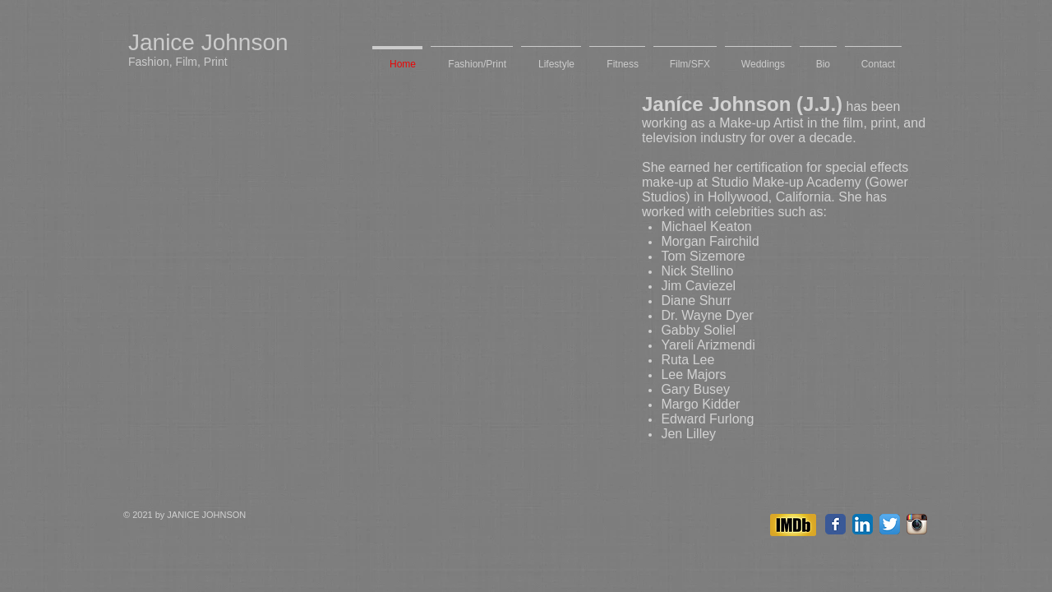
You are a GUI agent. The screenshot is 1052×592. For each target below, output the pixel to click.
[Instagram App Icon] (917, 524)
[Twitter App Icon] (889, 524)
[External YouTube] (366, 243)
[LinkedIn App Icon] (862, 524)
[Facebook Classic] (835, 524)
